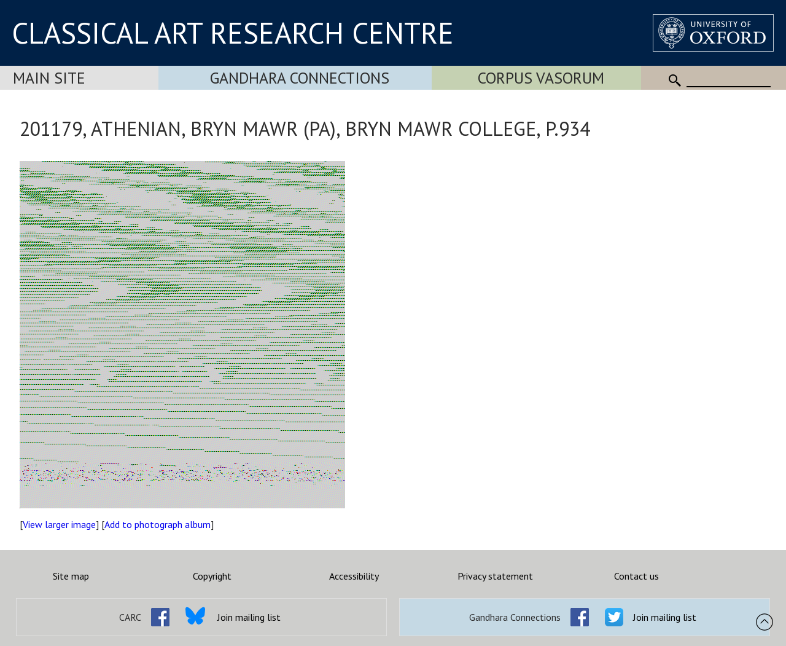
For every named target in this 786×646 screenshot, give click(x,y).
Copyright (212, 576)
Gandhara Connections (299, 78)
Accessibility (354, 576)
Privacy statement (495, 576)
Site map (71, 576)
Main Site (49, 78)
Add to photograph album (157, 524)
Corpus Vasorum (541, 78)
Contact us (636, 576)
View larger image (59, 524)
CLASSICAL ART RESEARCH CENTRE (233, 33)
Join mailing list (249, 617)
